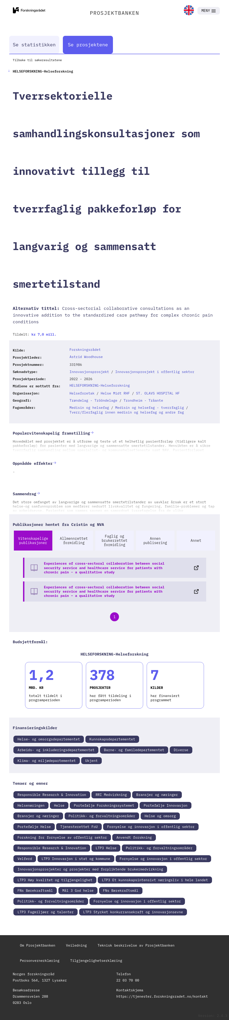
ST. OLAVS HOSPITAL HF (158, 393)
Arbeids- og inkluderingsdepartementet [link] (55, 750)
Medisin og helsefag (89, 407)
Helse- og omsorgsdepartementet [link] (48, 739)
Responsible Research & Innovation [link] (51, 794)
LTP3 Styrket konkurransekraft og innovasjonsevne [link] (133, 912)
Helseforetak (82, 393)
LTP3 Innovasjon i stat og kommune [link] (76, 858)
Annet (196, 540)
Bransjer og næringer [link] (157, 794)
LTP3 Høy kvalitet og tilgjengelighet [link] (54, 880)
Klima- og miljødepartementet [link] (46, 760)
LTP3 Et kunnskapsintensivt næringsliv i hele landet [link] (155, 880)
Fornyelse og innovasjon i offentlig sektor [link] (151, 826)
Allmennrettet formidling (74, 540)
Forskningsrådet (85, 349)
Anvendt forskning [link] (134, 837)
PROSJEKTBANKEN (114, 12)
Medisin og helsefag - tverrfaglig (149, 407)
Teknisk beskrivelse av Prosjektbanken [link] (136, 945)
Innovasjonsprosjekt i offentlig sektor (154, 371)
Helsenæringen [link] (31, 805)
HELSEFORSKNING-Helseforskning (100, 385)
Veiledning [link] (76, 945)
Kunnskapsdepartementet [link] (112, 739)
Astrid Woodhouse (86, 356)
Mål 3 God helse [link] (78, 890)
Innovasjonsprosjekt (89, 371)
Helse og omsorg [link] (160, 816)
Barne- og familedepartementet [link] (134, 750)
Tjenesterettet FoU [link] (79, 826)
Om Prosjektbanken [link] (37, 945)
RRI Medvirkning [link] (111, 794)
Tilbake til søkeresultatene (37, 60)
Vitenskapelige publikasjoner (33, 540)
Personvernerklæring (39, 960)
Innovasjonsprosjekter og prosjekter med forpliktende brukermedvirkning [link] (90, 869)
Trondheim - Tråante (143, 400)
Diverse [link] (181, 750)
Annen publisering (155, 540)
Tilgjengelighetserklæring (96, 960)
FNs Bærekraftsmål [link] (35, 890)
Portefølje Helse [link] (34, 826)
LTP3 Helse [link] (105, 848)
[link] (189, 10)
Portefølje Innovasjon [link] (165, 805)
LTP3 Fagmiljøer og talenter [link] (45, 912)
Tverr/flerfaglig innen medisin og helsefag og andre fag (127, 412)
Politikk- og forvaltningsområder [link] (102, 816)
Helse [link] (59, 805)
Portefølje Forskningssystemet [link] (104, 805)
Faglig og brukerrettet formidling (114, 540)
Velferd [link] (24, 858)
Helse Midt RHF (115, 393)
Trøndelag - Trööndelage (93, 400)
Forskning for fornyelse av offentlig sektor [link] (62, 837)
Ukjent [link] (91, 760)
